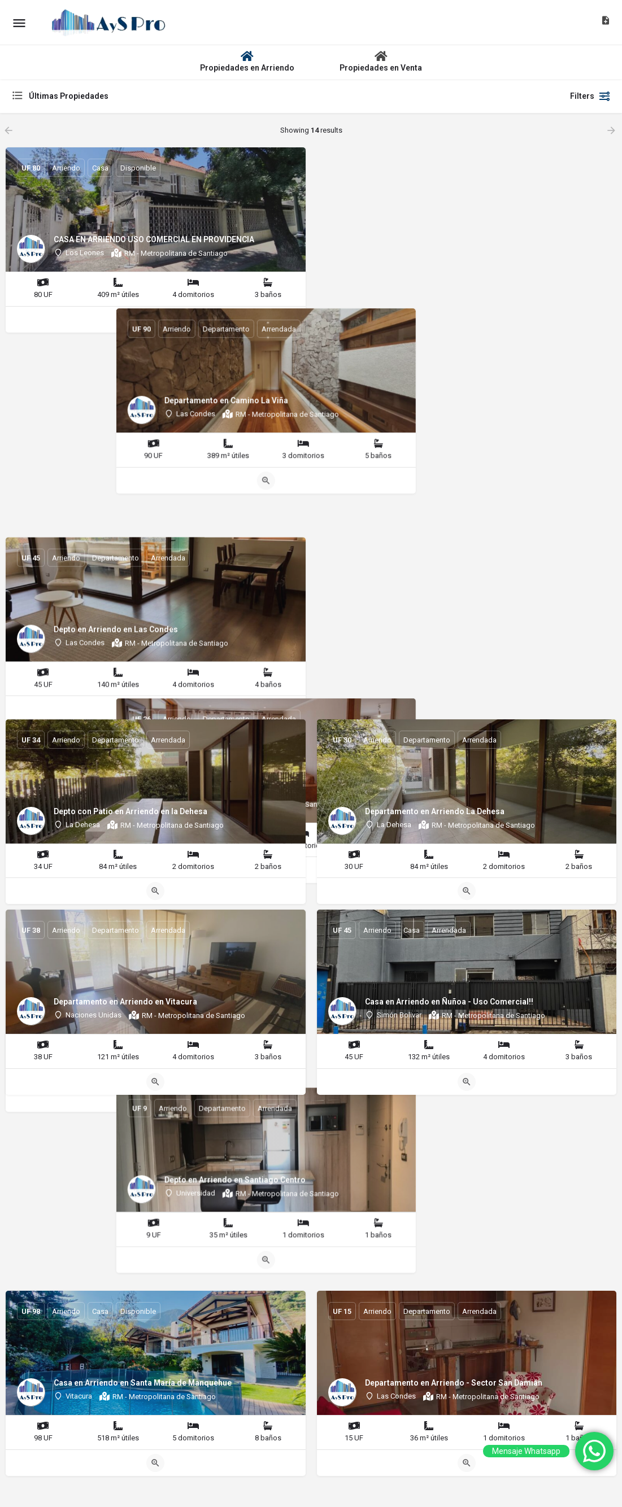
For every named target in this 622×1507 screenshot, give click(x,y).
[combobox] (124, 96)
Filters (590, 96)
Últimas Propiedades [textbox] (68, 96)
